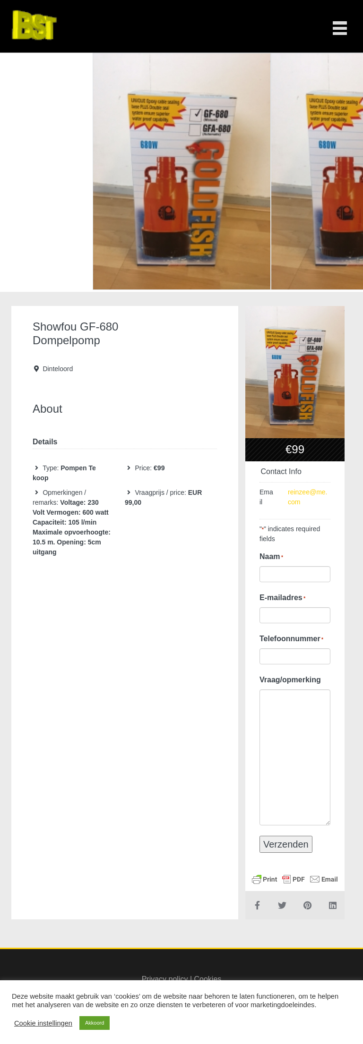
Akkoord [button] (94, 1023)
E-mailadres (282, 598)
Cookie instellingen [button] (43, 1023)
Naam (271, 556)
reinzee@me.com (307, 497)
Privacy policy (165, 979)
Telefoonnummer (291, 639)
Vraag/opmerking (290, 680)
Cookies (208, 979)
